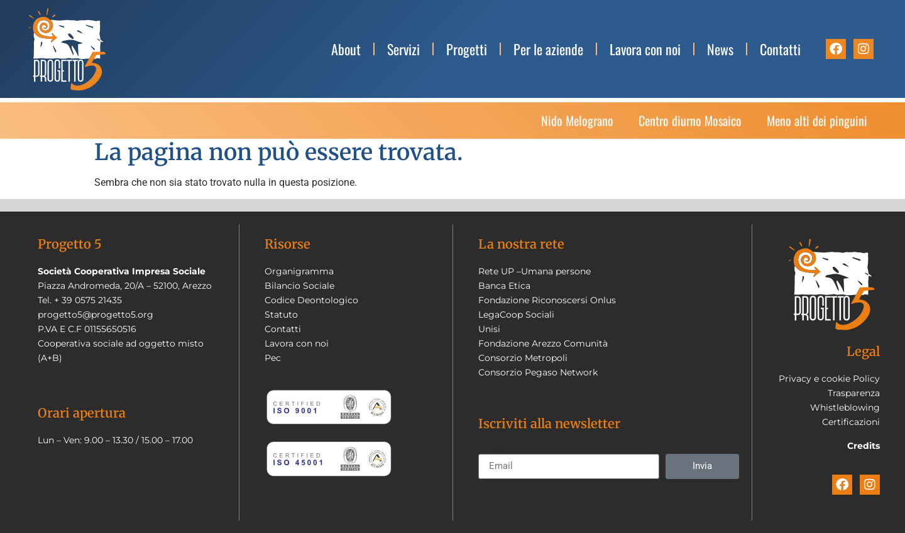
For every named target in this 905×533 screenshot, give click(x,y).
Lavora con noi (645, 49)
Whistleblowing (845, 407)
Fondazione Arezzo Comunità (543, 343)
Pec (273, 357)
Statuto (281, 314)
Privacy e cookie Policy (829, 378)
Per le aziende (548, 49)
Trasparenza (854, 393)
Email (490, 449)
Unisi (489, 329)
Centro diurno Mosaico (690, 124)
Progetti (466, 49)
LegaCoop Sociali (516, 314)
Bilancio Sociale (299, 285)
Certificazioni (851, 422)
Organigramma (299, 271)
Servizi (403, 49)
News (720, 49)
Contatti (780, 49)
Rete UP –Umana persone (534, 271)
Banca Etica (504, 285)
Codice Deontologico (311, 300)
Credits (863, 445)
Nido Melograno (577, 124)
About (346, 49)
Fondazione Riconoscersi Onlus (547, 300)
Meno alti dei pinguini (817, 124)
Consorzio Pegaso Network (538, 372)
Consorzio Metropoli (523, 357)
